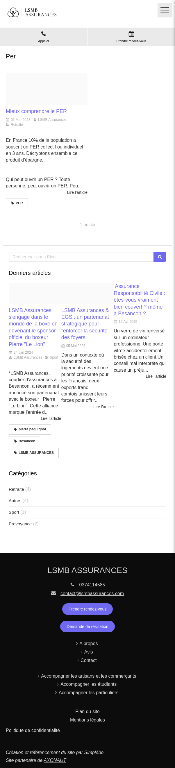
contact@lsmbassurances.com (92, 593)
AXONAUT (55, 760)
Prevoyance (20, 523)
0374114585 (92, 584)
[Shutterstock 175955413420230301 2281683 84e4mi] (47, 89)
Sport (14, 512)
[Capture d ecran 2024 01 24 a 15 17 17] (35, 293)
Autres (15, 500)
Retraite (16, 489)
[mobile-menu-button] (165, 10)
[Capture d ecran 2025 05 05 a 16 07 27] (87, 293)
